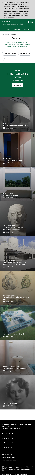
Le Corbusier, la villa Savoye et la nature (16, 298)
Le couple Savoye (10, 403)
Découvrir (17, 29)
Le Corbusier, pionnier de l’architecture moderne (13, 229)
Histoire (6, 59)
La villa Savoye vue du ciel (13, 334)
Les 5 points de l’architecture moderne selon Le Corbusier (14, 263)
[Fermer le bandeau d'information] (32, 2)
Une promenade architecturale (15, 126)
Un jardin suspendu (10, 195)
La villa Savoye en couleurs (14, 160)
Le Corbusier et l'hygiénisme (14, 369)
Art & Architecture (10, 54)
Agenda (26, 29)
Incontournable (25, 54)
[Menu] (32, 22)
